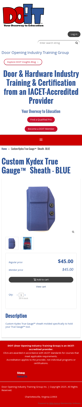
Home (4, 148)
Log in (74, 34)
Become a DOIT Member (41, 128)
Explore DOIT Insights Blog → (23, 61)
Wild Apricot (54, 403)
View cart (41, 286)
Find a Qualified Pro (41, 119)
